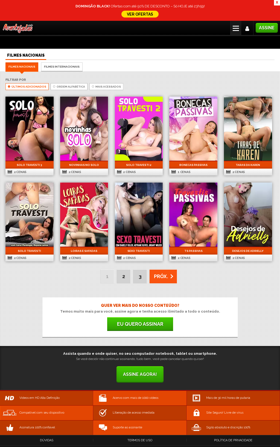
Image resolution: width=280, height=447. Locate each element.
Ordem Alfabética (69, 86)
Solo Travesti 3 (29, 164)
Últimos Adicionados (27, 86)
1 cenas (180, 172)
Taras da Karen (248, 164)
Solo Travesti (29, 250)
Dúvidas (46, 440)
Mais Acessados (106, 86)
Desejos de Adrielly (248, 250)
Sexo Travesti (138, 250)
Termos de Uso (139, 440)
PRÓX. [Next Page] (161, 276)
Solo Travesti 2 (138, 164)
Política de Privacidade (233, 440)
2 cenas (17, 172)
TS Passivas (193, 250)
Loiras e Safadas (84, 250)
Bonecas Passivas (193, 164)
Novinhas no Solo (84, 164)
